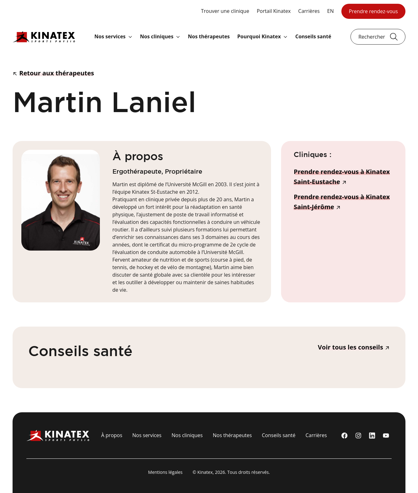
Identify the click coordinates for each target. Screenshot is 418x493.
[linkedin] (372, 435)
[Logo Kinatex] (44, 36)
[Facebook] (344, 435)
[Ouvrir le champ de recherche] (377, 37)
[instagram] (358, 435)
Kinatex (205, 472)
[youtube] (386, 435)
